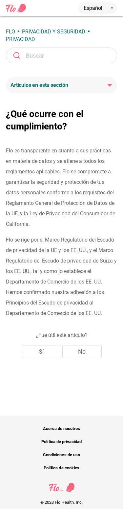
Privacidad (20, 39)
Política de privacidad (61, 441)
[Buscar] (61, 55)
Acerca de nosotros (61, 428)
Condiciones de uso (61, 454)
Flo (10, 32)
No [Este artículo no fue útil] (82, 351)
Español (98, 8)
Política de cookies (61, 467)
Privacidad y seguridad (53, 32)
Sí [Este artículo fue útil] (41, 351)
